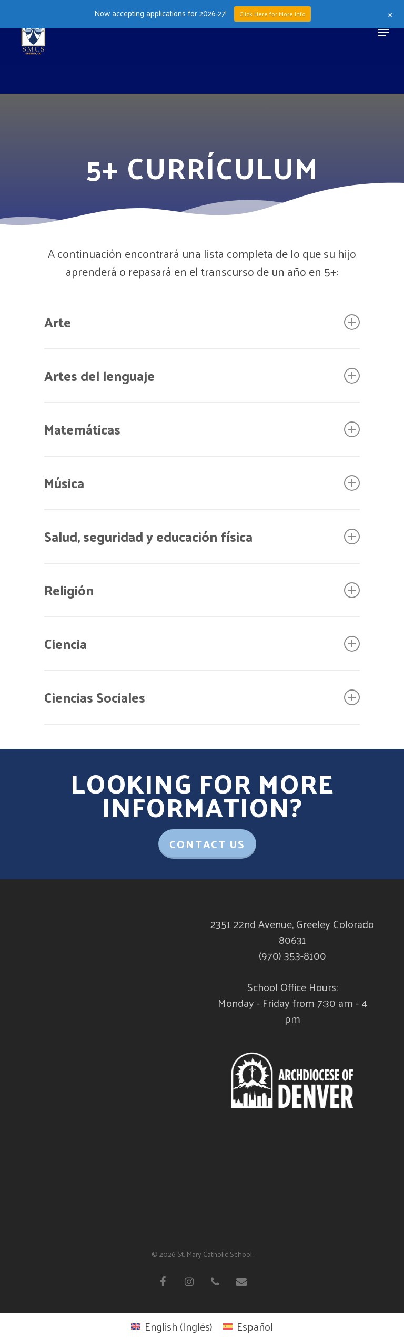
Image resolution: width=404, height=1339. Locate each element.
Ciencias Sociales (202, 697)
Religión (202, 590)
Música (202, 483)
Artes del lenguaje (202, 375)
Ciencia (202, 643)
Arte (202, 322)
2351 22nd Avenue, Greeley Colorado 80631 (292, 931)
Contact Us (207, 844)
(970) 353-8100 (292, 955)
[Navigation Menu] (383, 32)
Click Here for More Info (272, 13)
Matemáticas (202, 429)
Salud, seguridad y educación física (202, 536)
